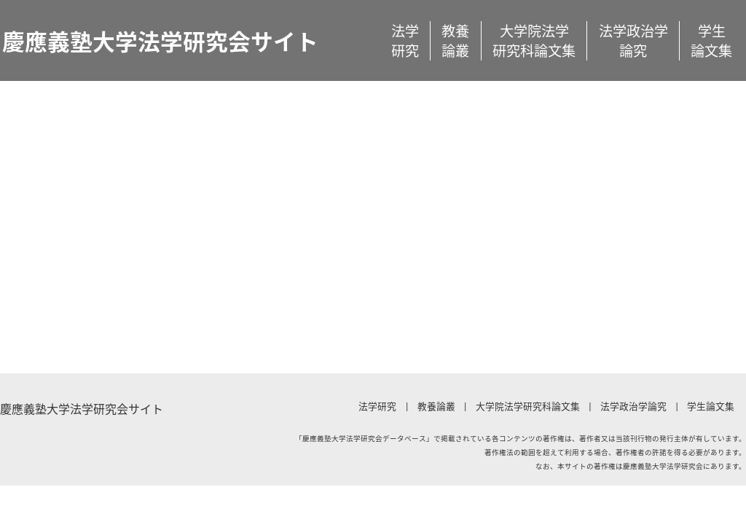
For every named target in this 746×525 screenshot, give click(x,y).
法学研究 (405, 41)
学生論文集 (711, 41)
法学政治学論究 (633, 41)
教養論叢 (455, 41)
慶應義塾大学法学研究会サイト (160, 41)
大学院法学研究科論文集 (534, 41)
